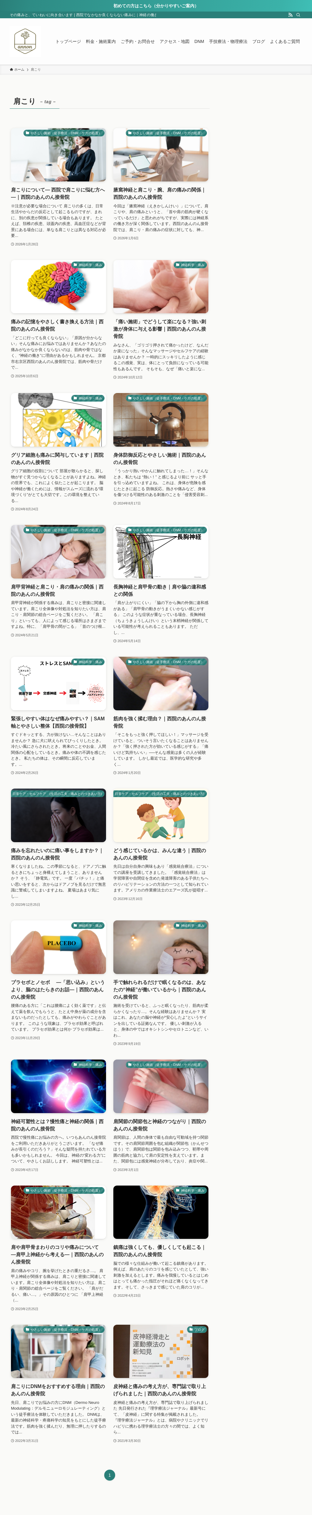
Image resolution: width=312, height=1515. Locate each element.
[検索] (298, 15)
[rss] (290, 15)
